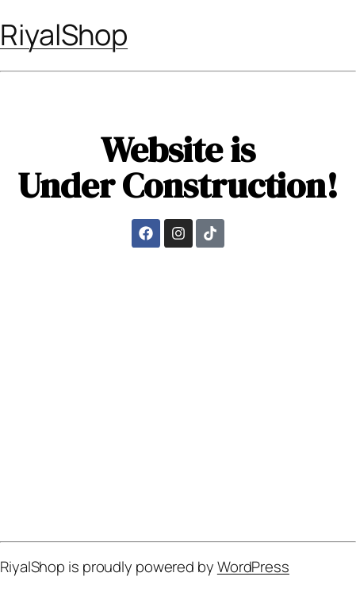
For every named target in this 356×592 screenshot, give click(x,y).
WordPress (253, 566)
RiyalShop (64, 34)
